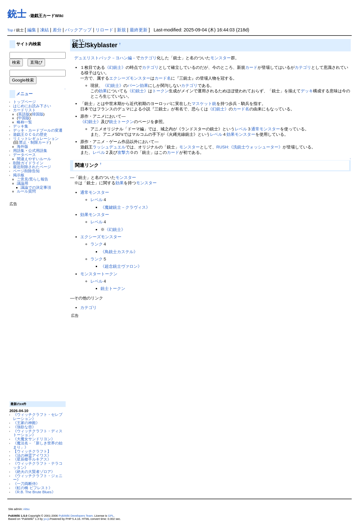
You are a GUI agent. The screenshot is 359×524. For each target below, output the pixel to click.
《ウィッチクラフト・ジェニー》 (37, 478)
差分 (57, 29)
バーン (133, 85)
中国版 (23, 118)
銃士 (16, 14)
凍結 (44, 29)
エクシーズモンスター (129, 78)
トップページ (24, 102)
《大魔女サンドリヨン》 (34, 439)
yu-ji (46, 519)
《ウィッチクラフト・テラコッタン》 (37, 465)
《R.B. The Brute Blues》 (34, 492)
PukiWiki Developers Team (76, 515)
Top (10, 30)
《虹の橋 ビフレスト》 (32, 488)
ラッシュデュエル (109, 147)
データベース (24, 155)
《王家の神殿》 (26, 423)
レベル (241, 129)
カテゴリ (148, 58)
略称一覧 (24, 122)
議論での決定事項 (36, 187)
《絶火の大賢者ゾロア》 (34, 471)
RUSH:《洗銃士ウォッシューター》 (249, 147)
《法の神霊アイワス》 (32, 455)
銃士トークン (121, 121)
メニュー (24, 93)
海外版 (22, 146)
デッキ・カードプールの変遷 (37, 130)
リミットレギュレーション (36, 138)
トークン (160, 90)
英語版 (23, 114)
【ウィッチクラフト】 (32, 451)
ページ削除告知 (26, 171)
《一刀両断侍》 (26, 483)
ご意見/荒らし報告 (32, 179)
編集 (31, 29)
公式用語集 (37, 150)
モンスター (220, 58)
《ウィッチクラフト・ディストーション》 (37, 433)
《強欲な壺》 (24, 427)
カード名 (162, 78)
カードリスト (24, 110)
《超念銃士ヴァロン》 (121, 266)
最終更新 (138, 29)
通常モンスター (265, 129)
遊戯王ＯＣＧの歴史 (30, 134)
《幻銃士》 (115, 67)
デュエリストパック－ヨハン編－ (105, 58)
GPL (111, 515)
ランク (96, 244)
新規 (121, 29)
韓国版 (37, 114)
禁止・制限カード (34, 142)
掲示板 (18, 175)
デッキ (307, 90)
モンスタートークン (98, 274)
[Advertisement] (35, 301)
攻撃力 (123, 152)
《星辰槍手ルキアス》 (32, 459)
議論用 (22, 183)
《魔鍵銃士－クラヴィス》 (125, 207)
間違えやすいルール (34, 159)
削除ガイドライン (28, 163)
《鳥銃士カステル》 (119, 251)
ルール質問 (26, 191)
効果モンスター (240, 134)
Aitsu (26, 509)
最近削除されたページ (32, 167)
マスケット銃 (204, 103)
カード (251, 67)
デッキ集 (20, 126)
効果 (144, 85)
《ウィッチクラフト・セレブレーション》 (37, 416)
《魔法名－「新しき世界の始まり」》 (37, 445)
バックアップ (78, 29)
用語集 (18, 150)
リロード (104, 29)
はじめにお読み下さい (32, 106)
